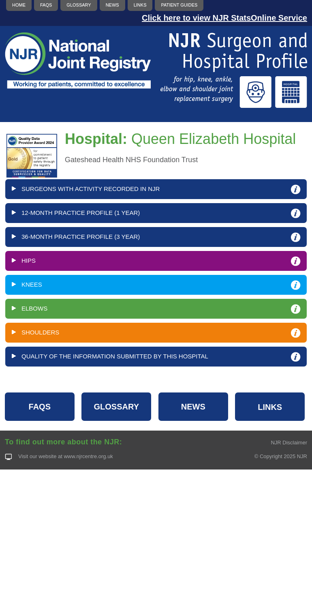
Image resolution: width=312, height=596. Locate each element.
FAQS (40, 406)
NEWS (193, 406)
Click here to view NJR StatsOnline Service (224, 17)
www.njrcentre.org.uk (88, 456)
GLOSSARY (116, 406)
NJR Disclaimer (289, 442)
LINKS (270, 407)
